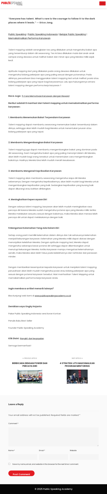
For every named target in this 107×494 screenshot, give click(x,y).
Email (42, 450)
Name (11, 450)
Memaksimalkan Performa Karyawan (29, 38)
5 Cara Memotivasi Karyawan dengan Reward (45, 96)
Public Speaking (17, 34)
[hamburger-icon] (102, 3)
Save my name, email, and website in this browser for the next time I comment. (45, 464)
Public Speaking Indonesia (43, 34)
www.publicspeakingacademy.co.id (53, 295)
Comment (13, 423)
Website (73, 450)
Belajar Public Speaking (72, 34)
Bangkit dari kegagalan (32, 338)
